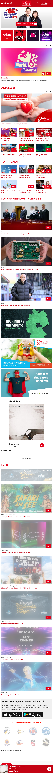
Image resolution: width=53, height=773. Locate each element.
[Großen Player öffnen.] (44, 769)
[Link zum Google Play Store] (33, 715)
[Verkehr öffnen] (11, 3)
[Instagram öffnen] (5, 3)
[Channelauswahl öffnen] (38, 3)
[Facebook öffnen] (8, 3)
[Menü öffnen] (50, 3)
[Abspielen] (49, 769)
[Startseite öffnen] (26, 3)
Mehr (48, 74)
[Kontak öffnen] (35, 3)
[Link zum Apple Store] (12, 715)
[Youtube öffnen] (2, 3)
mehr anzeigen (26, 458)
